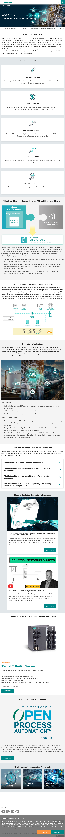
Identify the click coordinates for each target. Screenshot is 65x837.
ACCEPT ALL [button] (57, 832)
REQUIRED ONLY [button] (43, 832)
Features (24, 28)
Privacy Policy (53, 826)
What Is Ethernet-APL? (10, 28)
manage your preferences (41, 824)
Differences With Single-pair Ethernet (43, 28)
